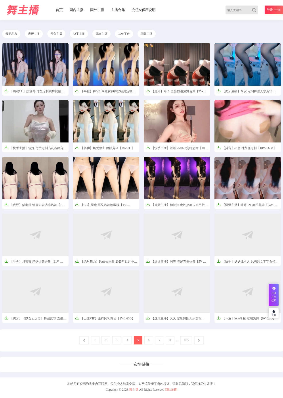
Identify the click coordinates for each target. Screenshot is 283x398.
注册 (278, 10)
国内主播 (76, 10)
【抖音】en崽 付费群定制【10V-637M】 (246, 148)
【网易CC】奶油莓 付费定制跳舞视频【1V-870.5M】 (32, 92)
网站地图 (171, 389)
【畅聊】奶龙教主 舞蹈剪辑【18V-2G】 (104, 148)
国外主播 (97, 10)
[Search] (255, 10)
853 (186, 340)
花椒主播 (101, 33)
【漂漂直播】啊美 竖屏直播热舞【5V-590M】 (174, 263)
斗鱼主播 (56, 33)
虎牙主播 (34, 33)
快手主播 (79, 33)
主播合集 (118, 10)
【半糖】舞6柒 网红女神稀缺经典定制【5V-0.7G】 (103, 92)
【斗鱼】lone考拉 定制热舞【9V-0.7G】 (246, 318)
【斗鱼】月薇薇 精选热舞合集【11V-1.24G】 (32, 263)
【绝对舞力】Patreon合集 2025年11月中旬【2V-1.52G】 (106, 263)
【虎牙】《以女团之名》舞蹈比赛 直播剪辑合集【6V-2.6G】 (35, 320)
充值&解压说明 (144, 10)
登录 (270, 10)
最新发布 (11, 33)
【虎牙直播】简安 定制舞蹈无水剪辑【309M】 (244, 92)
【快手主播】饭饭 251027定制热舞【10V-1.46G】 (177, 149)
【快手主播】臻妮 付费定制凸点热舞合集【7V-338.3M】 (35, 149)
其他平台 (124, 33)
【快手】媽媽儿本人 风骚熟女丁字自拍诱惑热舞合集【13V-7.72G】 (248, 263)
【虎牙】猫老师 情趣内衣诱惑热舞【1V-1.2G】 (34, 206)
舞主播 (133, 389)
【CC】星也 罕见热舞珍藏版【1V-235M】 (101, 206)
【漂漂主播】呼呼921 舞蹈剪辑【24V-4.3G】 (245, 206)
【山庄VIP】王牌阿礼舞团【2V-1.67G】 (105, 318)
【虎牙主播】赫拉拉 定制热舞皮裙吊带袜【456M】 (177, 206)
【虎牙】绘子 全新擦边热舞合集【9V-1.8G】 (174, 92)
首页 (59, 10)
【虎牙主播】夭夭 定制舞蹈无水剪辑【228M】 (174, 320)
